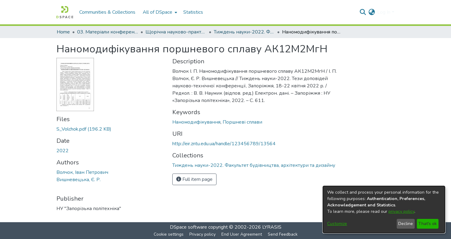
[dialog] (384, 209)
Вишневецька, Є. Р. (78, 179)
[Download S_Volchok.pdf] (83, 129)
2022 (62, 150)
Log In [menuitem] (383, 12)
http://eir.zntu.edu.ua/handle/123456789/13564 (224, 143)
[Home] (64, 12)
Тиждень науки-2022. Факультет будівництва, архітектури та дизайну (244, 32)
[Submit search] (363, 12)
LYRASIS (271, 227)
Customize (337, 224)
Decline (405, 224)
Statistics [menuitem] (193, 12)
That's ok (427, 224)
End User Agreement (241, 234)
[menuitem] (159, 12)
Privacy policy (202, 234)
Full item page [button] (194, 179)
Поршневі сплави (242, 122)
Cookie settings (169, 234)
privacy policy (401, 211)
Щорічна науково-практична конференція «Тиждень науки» (175, 32)
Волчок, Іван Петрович (82, 172)
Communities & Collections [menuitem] (107, 12)
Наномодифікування (196, 122)
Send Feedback (283, 234)
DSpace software (188, 227)
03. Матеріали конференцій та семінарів (107, 32)
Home (63, 32)
